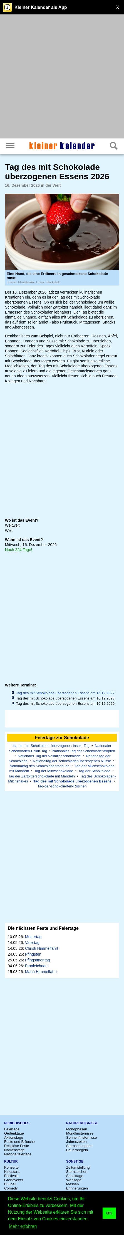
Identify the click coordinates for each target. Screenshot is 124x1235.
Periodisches (16, 1123)
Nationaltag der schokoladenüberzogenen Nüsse (72, 761)
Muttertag (33, 937)
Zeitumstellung (78, 1167)
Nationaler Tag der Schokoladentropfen (84, 751)
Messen (72, 1184)
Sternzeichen (76, 1172)
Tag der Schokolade (94, 771)
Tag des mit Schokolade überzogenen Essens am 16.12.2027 (65, 693)
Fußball (10, 1184)
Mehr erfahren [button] (23, 1226)
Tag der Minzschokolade (53, 771)
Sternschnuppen (79, 1146)
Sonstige (74, 1161)
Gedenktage (14, 1133)
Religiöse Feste (16, 1146)
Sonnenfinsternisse (81, 1137)
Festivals (11, 1176)
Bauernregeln (77, 1150)
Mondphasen (76, 1129)
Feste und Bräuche (19, 1142)
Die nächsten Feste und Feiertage (43, 928)
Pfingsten (33, 954)
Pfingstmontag (37, 960)
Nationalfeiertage (17, 1154)
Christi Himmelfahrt (41, 948)
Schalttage (74, 1176)
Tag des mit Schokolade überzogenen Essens (72, 781)
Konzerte (11, 1167)
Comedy (11, 1188)
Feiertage (11, 1129)
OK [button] (109, 1213)
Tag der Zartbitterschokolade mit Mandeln (41, 776)
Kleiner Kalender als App (40, 7)
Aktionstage (13, 1137)
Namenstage (14, 1150)
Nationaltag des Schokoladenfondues (39, 766)
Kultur (11, 1161)
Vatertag (32, 942)
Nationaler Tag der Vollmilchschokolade (49, 756)
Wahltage (73, 1180)
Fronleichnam (37, 966)
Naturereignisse (82, 1123)
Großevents (13, 1180)
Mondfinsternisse (79, 1133)
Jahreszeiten (76, 1142)
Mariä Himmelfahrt (41, 971)
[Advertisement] (62, 77)
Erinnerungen (77, 1188)
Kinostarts (12, 1172)
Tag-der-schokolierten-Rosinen (61, 786)
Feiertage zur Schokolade (62, 737)
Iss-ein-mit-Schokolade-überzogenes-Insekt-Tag (51, 746)
